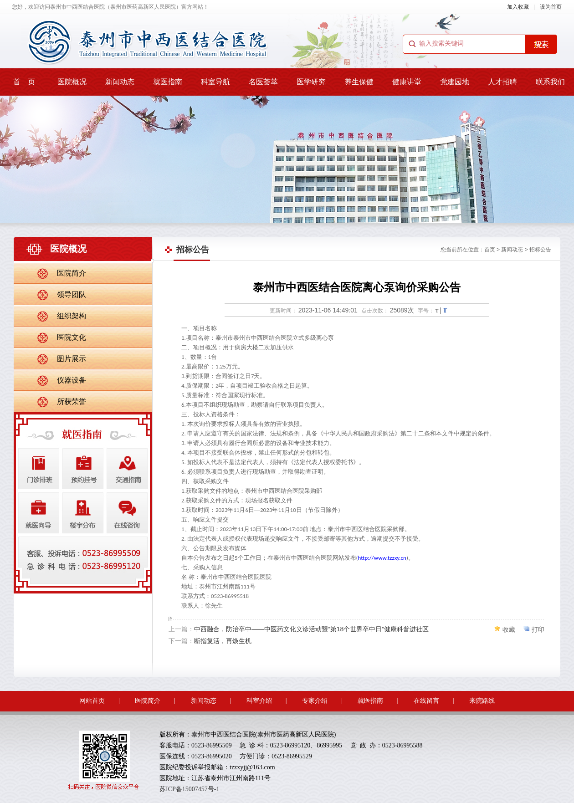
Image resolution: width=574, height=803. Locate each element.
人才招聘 (502, 82)
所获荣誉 (71, 401)
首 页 (24, 82)
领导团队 (71, 294)
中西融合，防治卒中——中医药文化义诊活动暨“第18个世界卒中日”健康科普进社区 (311, 629)
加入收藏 (518, 7)
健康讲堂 (406, 82)
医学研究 (311, 82)
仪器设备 (71, 380)
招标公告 (540, 249)
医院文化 (71, 337)
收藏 (508, 629)
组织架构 (71, 316)
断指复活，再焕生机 (222, 640)
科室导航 (215, 82)
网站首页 (92, 700)
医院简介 (71, 273)
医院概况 (72, 82)
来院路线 (482, 700)
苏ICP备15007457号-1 (189, 789)
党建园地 (454, 82)
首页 (489, 249)
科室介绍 (259, 700)
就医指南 (167, 82)
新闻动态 (119, 82)
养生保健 (359, 82)
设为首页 (551, 7)
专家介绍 (315, 700)
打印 (538, 629)
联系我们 (550, 82)
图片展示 (71, 359)
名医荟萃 (263, 82)
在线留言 (426, 700)
